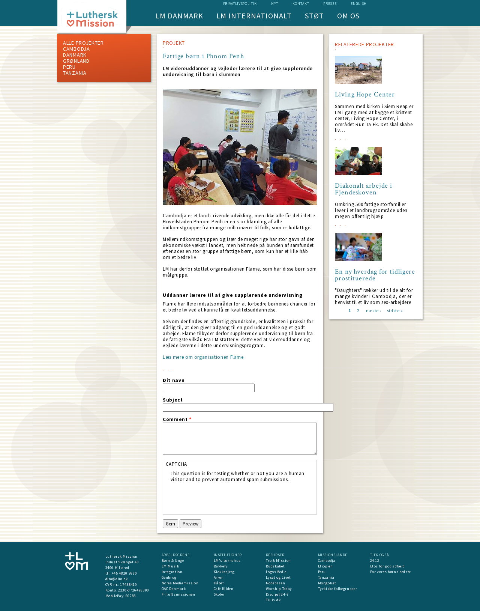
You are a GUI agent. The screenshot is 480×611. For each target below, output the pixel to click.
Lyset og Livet (278, 577)
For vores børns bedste (390, 571)
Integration (172, 571)
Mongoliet (327, 583)
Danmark (75, 54)
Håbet (219, 583)
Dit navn (173, 381)
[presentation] (228, 497)
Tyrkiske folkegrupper (337, 588)
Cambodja (76, 48)
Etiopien (325, 566)
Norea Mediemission (180, 583)
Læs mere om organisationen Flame (203, 357)
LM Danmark (179, 15)
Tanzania (75, 72)
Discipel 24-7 (277, 594)
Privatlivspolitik (240, 3)
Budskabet (275, 566)
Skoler (219, 594)
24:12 (375, 560)
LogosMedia (276, 571)
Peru (69, 66)
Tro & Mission (278, 560)
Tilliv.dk (273, 599)
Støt (314, 15)
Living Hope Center (365, 94)
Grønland (76, 60)
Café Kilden (224, 588)
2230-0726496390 (133, 590)
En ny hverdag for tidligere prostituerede (375, 275)
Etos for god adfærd (387, 566)
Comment (177, 420)
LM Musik (170, 566)
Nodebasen (275, 583)
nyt (274, 3)
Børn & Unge (173, 560)
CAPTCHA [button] (177, 464)
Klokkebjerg (224, 571)
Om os (348, 15)
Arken (219, 577)
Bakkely (221, 566)
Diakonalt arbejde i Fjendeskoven (363, 189)
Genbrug (169, 577)
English (359, 3)
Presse (329, 3)
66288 (131, 595)
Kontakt (300, 3)
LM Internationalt (254, 15)
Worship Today (279, 588)
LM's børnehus (227, 560)
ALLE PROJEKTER (83, 42)
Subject (173, 400)
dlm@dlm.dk (116, 578)
